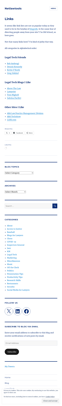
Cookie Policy (50, 397)
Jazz (9, 248)
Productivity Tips (15, 277)
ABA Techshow (14, 116)
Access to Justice (14, 229)
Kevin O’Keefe (13, 70)
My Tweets (10, 366)
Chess (9, 238)
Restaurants (12, 283)
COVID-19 (11, 242)
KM (8, 251)
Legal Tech (12, 254)
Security (10, 287)
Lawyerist (11, 91)
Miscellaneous (13, 261)
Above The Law (14, 88)
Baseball (11, 232)
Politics (10, 271)
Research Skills (14, 280)
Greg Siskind (13, 73)
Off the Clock (13, 267)
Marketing (12, 258)
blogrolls (34, 29)
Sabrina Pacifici (14, 98)
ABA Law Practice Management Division (25, 113)
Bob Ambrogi (13, 63)
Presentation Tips (15, 274)
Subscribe (11, 352)
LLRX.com (11, 120)
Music (9, 264)
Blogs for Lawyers (15, 235)
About (10, 226)
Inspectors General (15, 245)
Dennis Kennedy (14, 67)
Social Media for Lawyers (18, 290)
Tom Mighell (13, 95)
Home (7, 377)
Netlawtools (13, 8)
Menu (53, 8)
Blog (7, 383)
